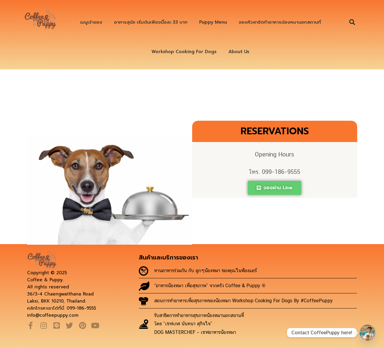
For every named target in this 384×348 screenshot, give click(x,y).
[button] (352, 22)
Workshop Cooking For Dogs (184, 51)
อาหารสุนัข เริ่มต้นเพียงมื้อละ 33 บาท (150, 22)
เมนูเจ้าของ (91, 22)
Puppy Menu (213, 22)
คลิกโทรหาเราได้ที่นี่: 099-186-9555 (61, 308)
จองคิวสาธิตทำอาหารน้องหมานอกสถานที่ (280, 22)
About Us (238, 51)
